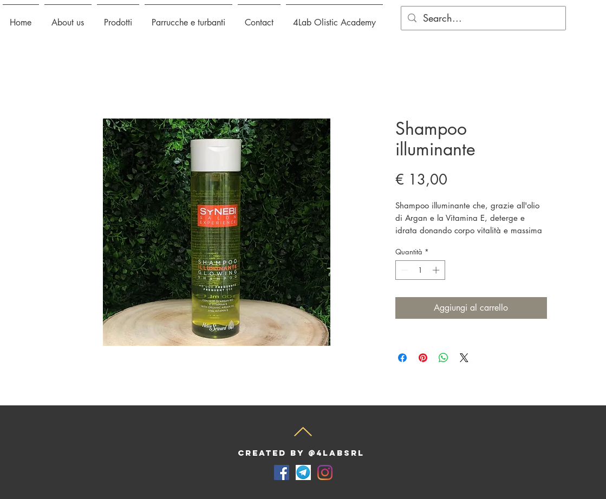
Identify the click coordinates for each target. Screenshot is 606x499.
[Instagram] (325, 472)
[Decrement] (403, 270)
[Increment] (437, 270)
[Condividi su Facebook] (402, 357)
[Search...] (483, 18)
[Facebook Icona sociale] (281, 472)
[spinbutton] (420, 270)
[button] (118, 17)
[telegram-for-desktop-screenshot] (303, 472)
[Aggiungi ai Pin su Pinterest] (422, 357)
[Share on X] (464, 357)
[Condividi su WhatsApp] (443, 357)
